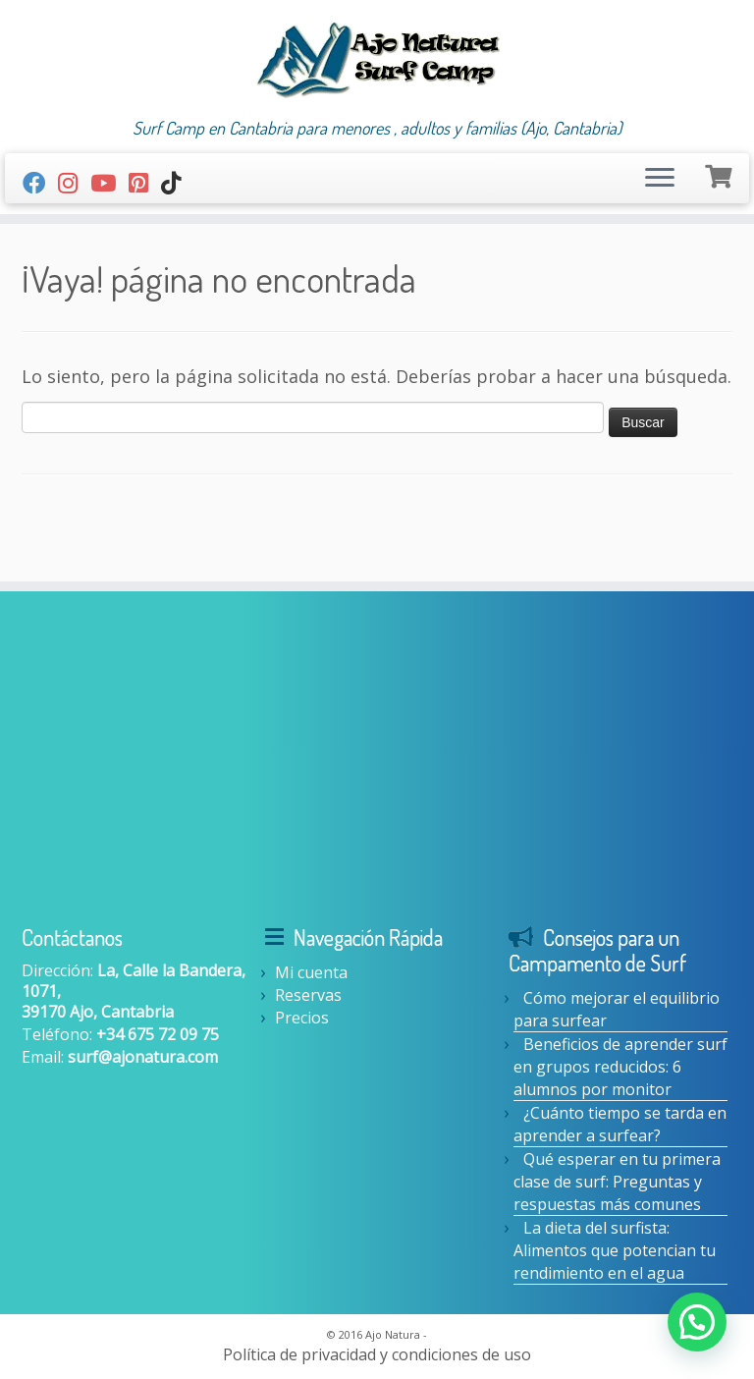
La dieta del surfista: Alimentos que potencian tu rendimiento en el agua (614, 1250)
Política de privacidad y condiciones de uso (377, 1355)
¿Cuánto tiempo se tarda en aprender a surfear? (620, 1124)
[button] (697, 1322)
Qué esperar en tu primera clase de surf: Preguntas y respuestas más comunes (617, 1181)
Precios (302, 1017)
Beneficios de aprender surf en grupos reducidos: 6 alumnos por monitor (620, 1066)
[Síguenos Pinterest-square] (145, 182)
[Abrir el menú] (659, 178)
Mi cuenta (311, 972)
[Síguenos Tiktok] (177, 182)
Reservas (308, 995)
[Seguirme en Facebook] (40, 182)
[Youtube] (109, 182)
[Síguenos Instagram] (74, 182)
